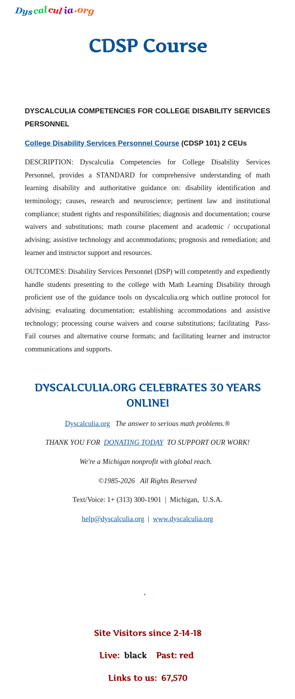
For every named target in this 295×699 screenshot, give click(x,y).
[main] (147, 46)
